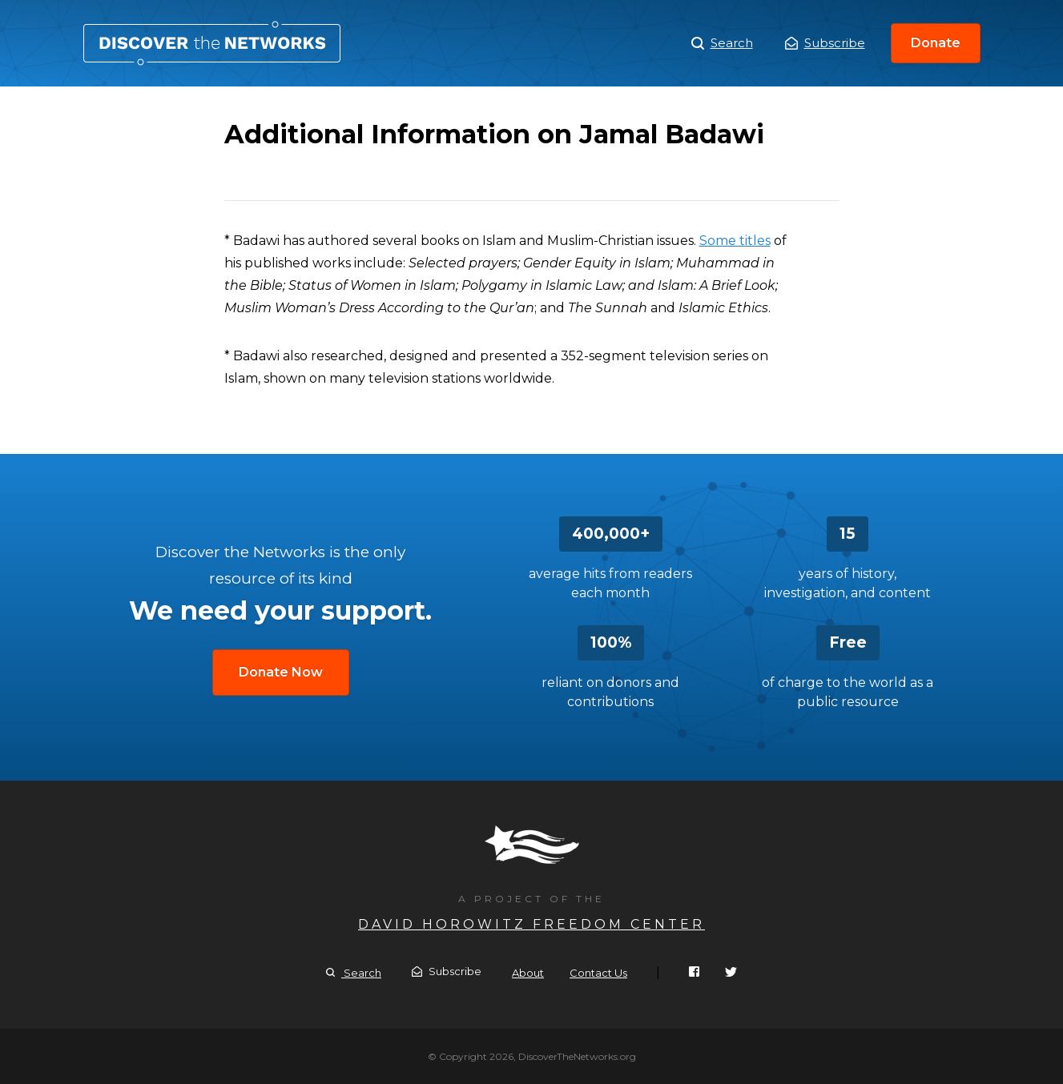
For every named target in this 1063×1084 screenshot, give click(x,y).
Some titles (735, 240)
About (528, 972)
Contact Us (598, 972)
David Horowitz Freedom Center (531, 924)
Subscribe (825, 42)
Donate (935, 42)
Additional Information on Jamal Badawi (211, 43)
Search (722, 43)
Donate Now (281, 672)
